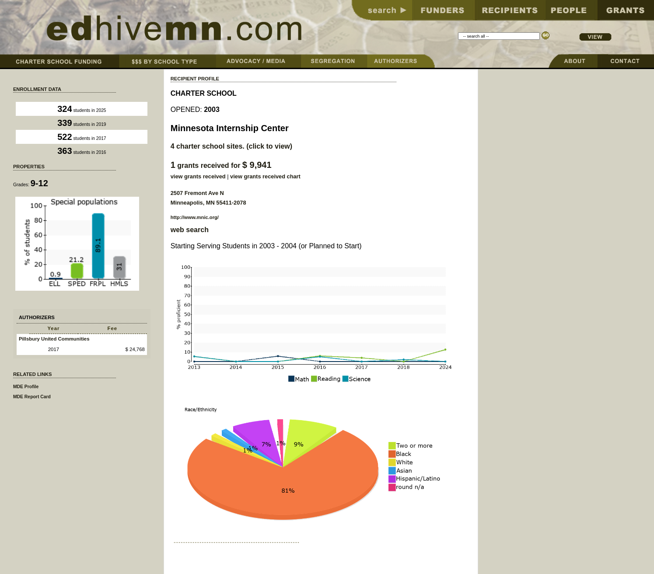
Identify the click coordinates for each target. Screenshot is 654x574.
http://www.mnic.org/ (195, 217)
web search (190, 229)
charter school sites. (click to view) (231, 146)
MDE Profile (25, 386)
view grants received (198, 176)
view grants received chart (265, 176)
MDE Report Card (32, 396)
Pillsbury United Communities (54, 338)
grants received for (221, 165)
